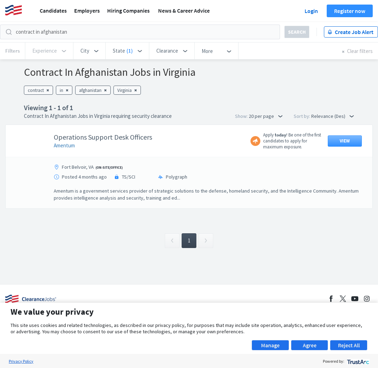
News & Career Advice (184, 10)
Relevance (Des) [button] (332, 116)
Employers (87, 10)
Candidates (53, 10)
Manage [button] (270, 345)
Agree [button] (310, 345)
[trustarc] (357, 361)
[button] (89, 50)
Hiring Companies (128, 10)
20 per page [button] (265, 116)
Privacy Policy (21, 361)
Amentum (64, 145)
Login (311, 10)
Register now (349, 10)
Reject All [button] (349, 345)
